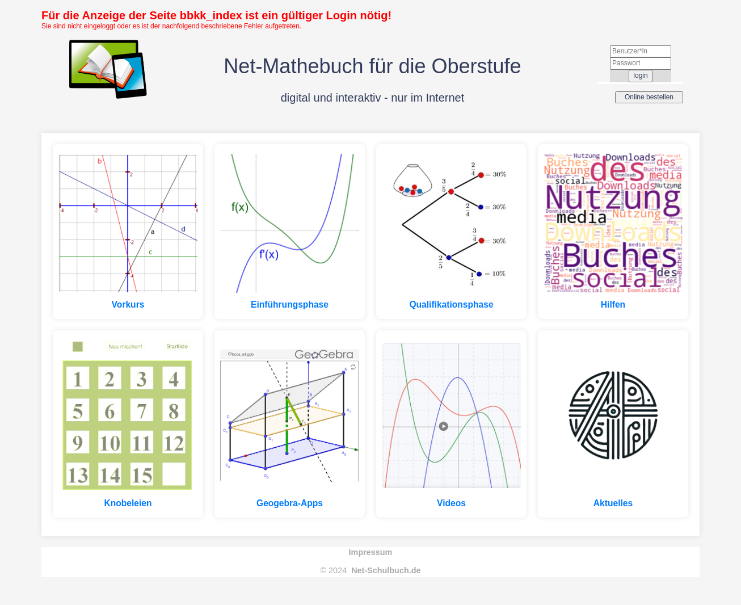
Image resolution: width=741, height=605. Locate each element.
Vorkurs (128, 304)
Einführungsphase (290, 304)
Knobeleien (127, 503)
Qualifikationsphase (451, 304)
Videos (451, 503)
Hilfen (613, 304)
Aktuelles (613, 503)
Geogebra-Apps (289, 503)
